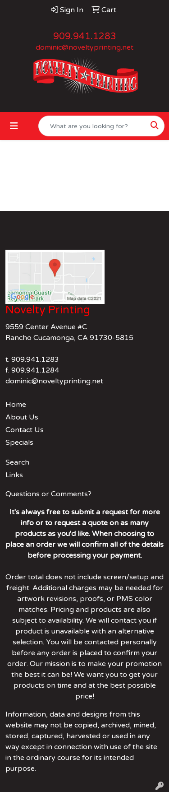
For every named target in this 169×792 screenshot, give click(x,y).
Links (14, 475)
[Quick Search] (92, 126)
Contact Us (24, 429)
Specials (19, 442)
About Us (21, 417)
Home (15, 404)
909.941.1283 (84, 36)
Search (17, 462)
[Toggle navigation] (14, 126)
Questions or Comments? (48, 493)
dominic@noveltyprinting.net (84, 47)
